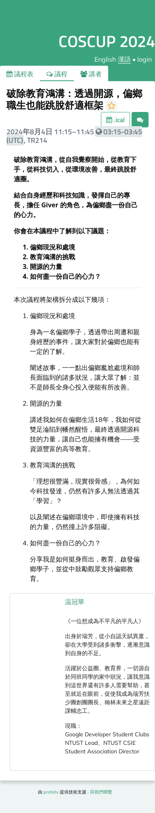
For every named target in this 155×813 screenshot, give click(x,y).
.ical (115, 120)
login (144, 59)
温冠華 (74, 602)
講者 (91, 74)
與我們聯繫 (101, 792)
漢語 (124, 59)
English (105, 59)
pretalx (51, 792)
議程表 (20, 74)
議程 (56, 74)
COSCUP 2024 (107, 41)
